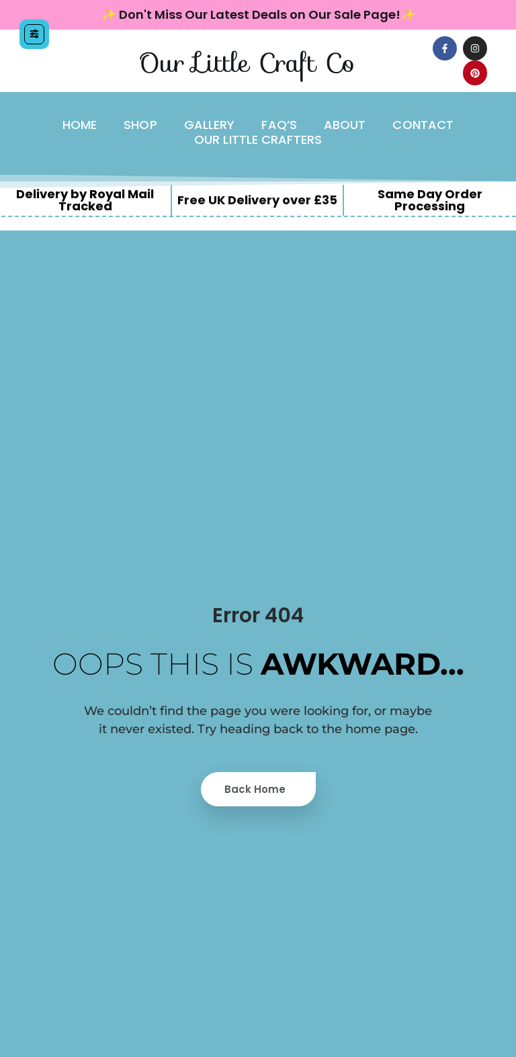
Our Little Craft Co (247, 62)
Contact (423, 125)
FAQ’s (279, 125)
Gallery (209, 125)
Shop (140, 125)
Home (79, 125)
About (345, 125)
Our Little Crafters (258, 139)
